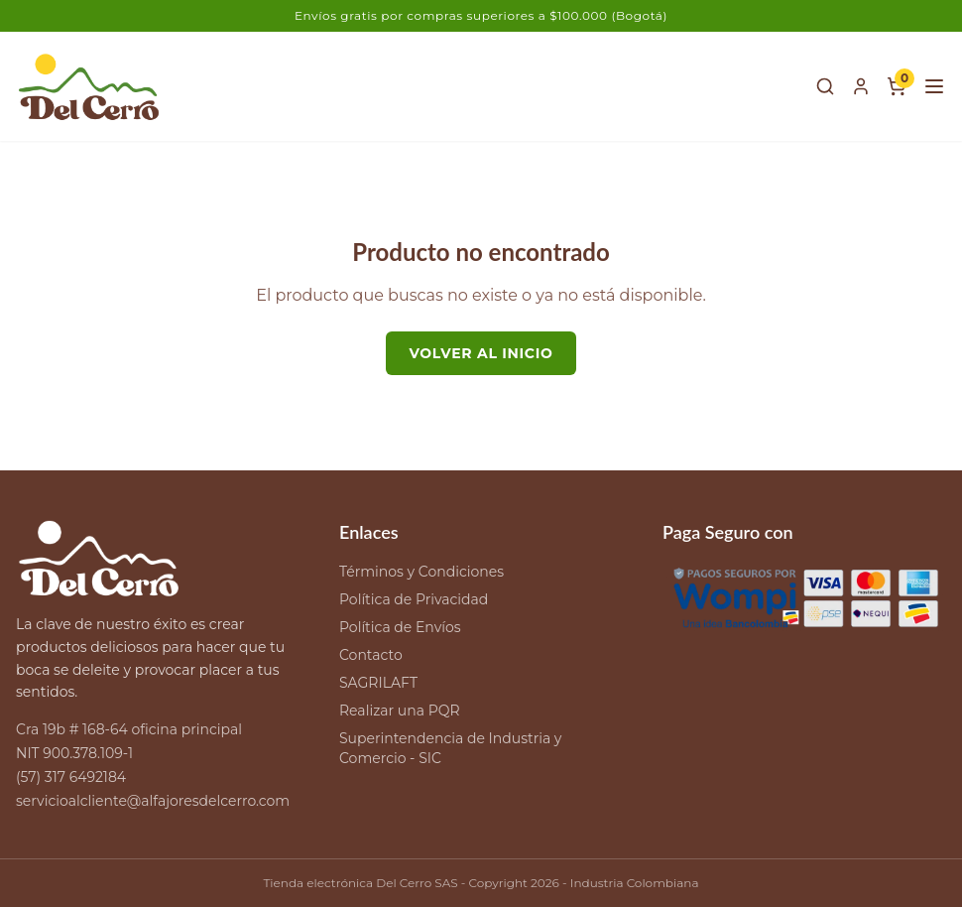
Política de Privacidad (413, 599)
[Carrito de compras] (896, 86)
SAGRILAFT (378, 683)
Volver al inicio (481, 353)
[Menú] (934, 86)
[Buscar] (825, 86)
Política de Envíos (400, 627)
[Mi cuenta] (861, 86)
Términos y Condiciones (421, 572)
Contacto (371, 655)
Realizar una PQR (399, 710)
